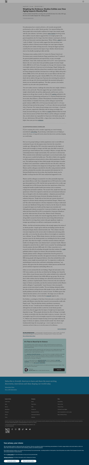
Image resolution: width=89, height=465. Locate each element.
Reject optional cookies (28, 461)
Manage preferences (8, 457)
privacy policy (10, 454)
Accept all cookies (11, 461)
